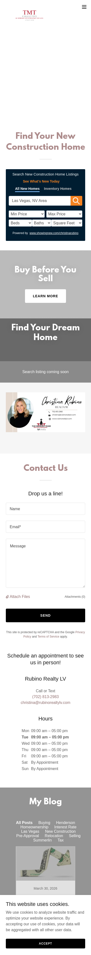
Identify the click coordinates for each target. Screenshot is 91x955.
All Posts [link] (24, 823)
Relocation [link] (54, 836)
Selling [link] (75, 836)
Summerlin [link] (42, 840)
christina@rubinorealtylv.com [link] (45, 703)
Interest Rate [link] (65, 827)
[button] (84, 7)
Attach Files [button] (20, 597)
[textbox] (45, 509)
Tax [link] (61, 840)
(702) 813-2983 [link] (45, 108)
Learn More (45, 296)
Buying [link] (44, 823)
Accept (45, 943)
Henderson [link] (65, 823)
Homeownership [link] (34, 827)
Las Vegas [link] (30, 831)
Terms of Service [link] (48, 636)
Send (45, 615)
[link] (29, 7)
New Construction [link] (60, 831)
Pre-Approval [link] (27, 836)
